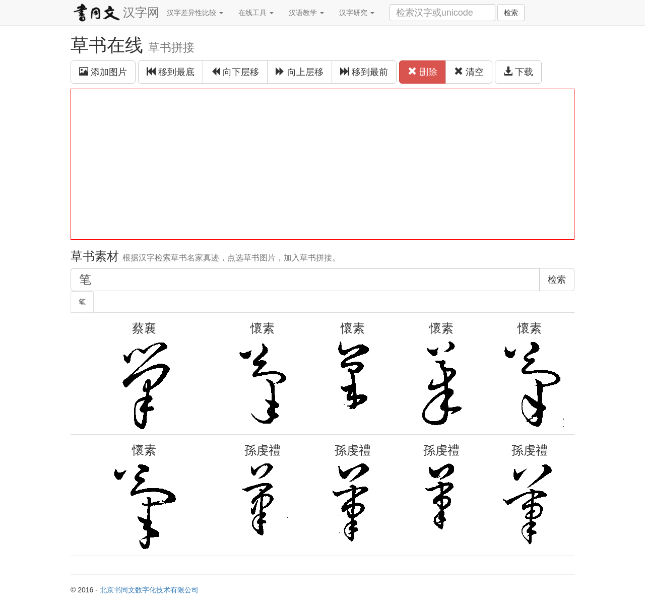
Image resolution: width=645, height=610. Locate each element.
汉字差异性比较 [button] (195, 13)
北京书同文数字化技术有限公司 (149, 590)
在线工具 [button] (256, 13)
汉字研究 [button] (356, 13)
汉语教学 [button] (306, 13)
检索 (511, 13)
